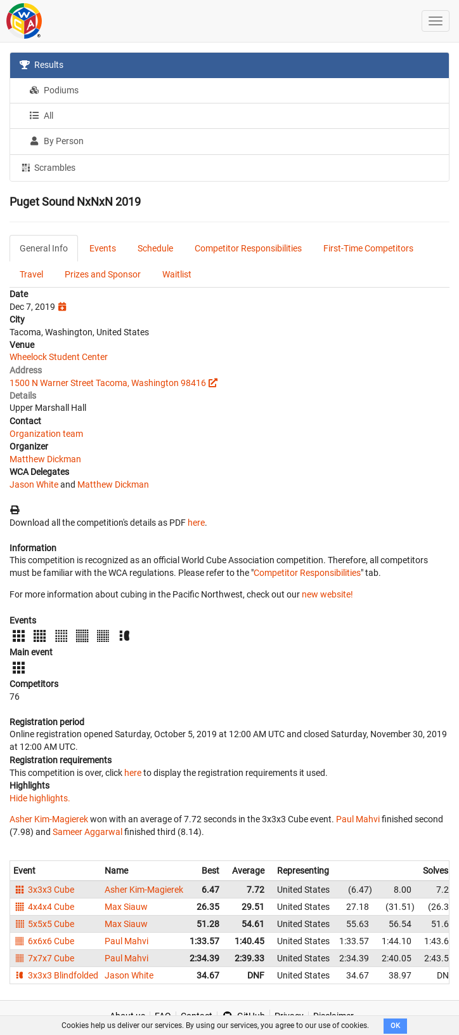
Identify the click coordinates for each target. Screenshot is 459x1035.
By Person (56, 141)
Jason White (34, 484)
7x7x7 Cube (43, 958)
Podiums (54, 90)
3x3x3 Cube (43, 890)
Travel (31, 274)
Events (102, 248)
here (196, 523)
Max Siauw (126, 907)
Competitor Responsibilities (248, 248)
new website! (327, 594)
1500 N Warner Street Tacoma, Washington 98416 (108, 383)
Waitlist (176, 274)
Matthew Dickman (45, 459)
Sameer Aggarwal (87, 832)
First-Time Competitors (368, 248)
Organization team (46, 434)
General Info (44, 248)
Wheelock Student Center (59, 357)
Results (41, 65)
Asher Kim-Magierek (49, 819)
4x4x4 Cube (43, 907)
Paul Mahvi (358, 819)
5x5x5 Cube (43, 924)
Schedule (155, 248)
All (41, 115)
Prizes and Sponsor (103, 274)
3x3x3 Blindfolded (55, 975)
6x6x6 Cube (43, 941)
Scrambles (47, 167)
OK (395, 1026)
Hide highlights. (40, 798)
